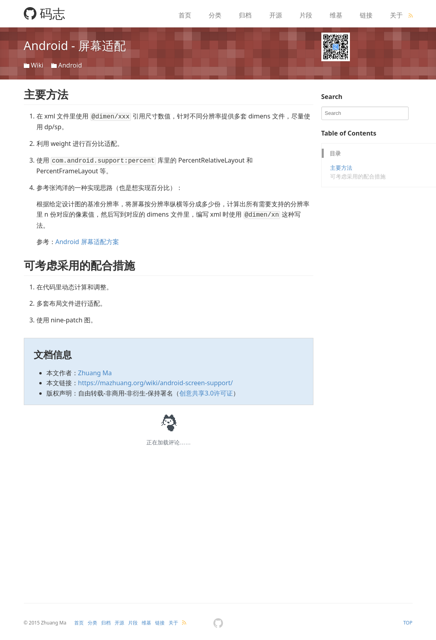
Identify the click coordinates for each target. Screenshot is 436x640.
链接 (366, 15)
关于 (396, 15)
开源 (275, 15)
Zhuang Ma (95, 370)
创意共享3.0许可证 (206, 390)
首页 (185, 15)
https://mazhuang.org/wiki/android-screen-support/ (155, 380)
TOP (407, 620)
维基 (336, 15)
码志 (44, 13)
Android (70, 65)
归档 (245, 15)
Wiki (37, 65)
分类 (215, 15)
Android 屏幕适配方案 (87, 239)
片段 (306, 15)
